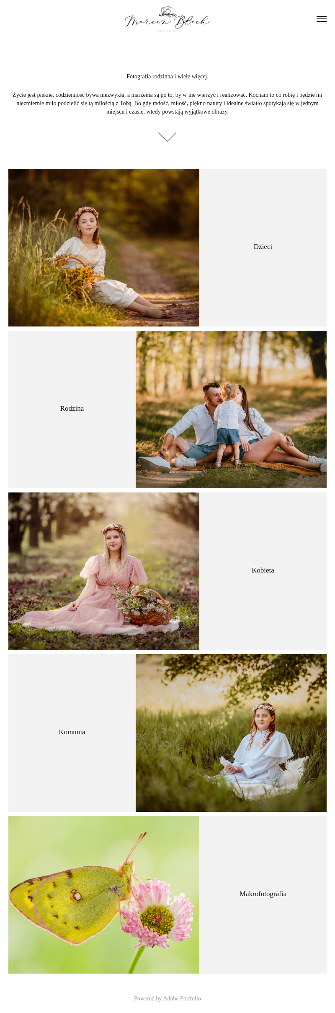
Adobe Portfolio (182, 998)
